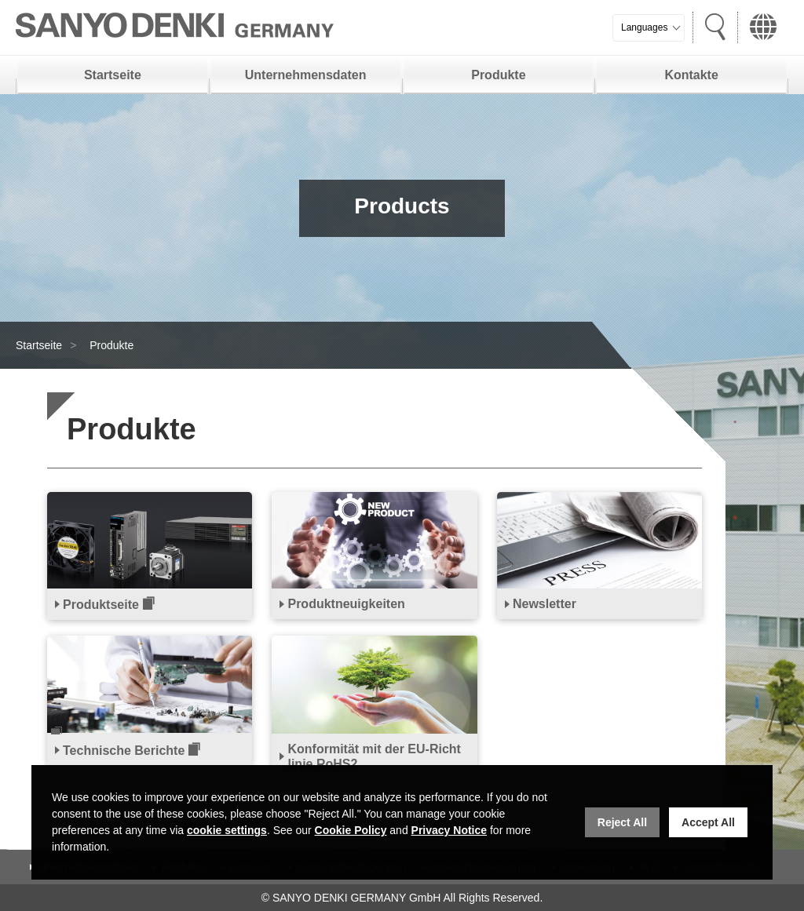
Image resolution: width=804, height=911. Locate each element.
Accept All (708, 822)
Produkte (498, 75)
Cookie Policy (351, 830)
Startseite (112, 75)
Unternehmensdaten (306, 75)
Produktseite (101, 604)
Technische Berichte (124, 750)
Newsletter (544, 603)
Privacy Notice (449, 830)
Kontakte (691, 75)
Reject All (622, 822)
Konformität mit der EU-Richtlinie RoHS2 (373, 756)
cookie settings (227, 830)
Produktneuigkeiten (345, 603)
